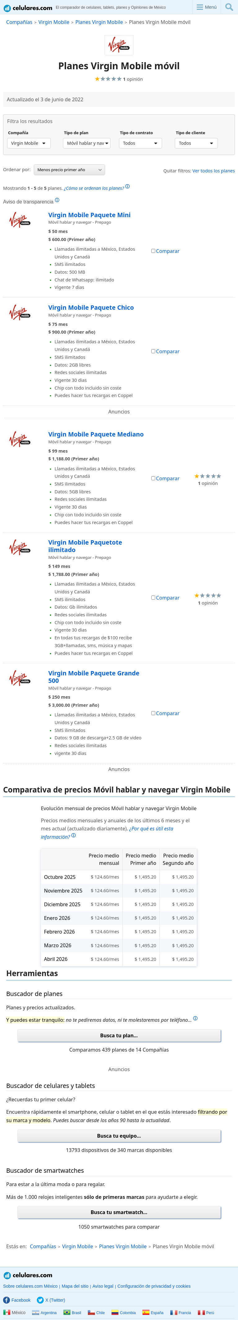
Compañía (18, 132)
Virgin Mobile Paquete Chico (91, 307)
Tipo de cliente (190, 132)
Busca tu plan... (119, 1035)
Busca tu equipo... (119, 1135)
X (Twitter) (51, 1300)
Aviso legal (103, 1286)
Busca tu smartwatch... (119, 1212)
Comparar (165, 251)
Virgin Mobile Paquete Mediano (96, 434)
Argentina (44, 1313)
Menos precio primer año (69, 169)
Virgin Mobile (53, 22)
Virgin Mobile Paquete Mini (89, 215)
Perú (206, 1313)
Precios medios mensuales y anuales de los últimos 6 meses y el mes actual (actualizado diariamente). (115, 829)
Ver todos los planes (213, 170)
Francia (180, 1313)
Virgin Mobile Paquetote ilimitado (85, 546)
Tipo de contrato (136, 132)
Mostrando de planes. (66, 187)
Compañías (19, 22)
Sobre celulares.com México (30, 1286)
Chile (96, 1313)
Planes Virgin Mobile (99, 22)
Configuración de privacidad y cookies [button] (154, 1286)
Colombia (123, 1313)
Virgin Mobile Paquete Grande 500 (93, 677)
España (153, 1313)
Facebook (16, 1300)
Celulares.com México (28, 1275)
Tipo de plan (76, 132)
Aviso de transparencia (31, 201)
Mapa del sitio (75, 1286)
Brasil (72, 1313)
